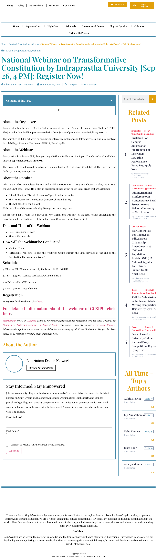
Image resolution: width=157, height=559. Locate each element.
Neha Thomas (132, 431)
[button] (111, 100)
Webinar (36, 44)
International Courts (93, 26)
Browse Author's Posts (41, 367)
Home (16, 26)
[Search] (152, 99)
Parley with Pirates (79, 32)
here (40, 301)
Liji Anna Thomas (134, 415)
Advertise (54, 5)
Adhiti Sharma (132, 398)
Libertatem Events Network (141, 174)
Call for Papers (139, 226)
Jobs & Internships (149, 132)
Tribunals (71, 26)
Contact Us (69, 5)
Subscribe (14, 450)
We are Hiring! (36, 5)
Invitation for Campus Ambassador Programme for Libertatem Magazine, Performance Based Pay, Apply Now (141, 153)
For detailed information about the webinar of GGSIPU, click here (59, 311)
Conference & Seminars (137, 187)
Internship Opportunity (137, 132)
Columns (139, 26)
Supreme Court (33, 26)
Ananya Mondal (133, 464)
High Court (54, 26)
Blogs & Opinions (119, 26)
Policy (21, 5)
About (10, 5)
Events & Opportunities (19, 44)
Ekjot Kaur (130, 448)
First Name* (12, 431)
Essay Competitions (138, 291)
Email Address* (14, 417)
